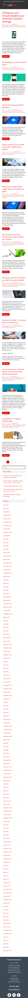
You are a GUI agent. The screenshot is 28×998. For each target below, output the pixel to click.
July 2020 (5, 743)
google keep (15, 244)
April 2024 (6, 590)
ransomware (10, 380)
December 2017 (7, 848)
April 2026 (6, 508)
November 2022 (7, 648)
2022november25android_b (8, 242)
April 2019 (6, 794)
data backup (16, 379)
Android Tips (19, 426)
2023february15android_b (7, 153)
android (12, 25)
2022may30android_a (6, 424)
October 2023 (7, 610)
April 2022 (6, 671)
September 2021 (7, 695)
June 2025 (6, 542)
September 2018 (7, 818)
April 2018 (6, 835)
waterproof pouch (5, 286)
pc (8, 245)
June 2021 (6, 705)
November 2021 (7, 688)
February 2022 (7, 678)
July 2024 (5, 580)
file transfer (19, 326)
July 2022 (5, 661)
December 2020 (7, 726)
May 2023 (6, 627)
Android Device (17, 25)
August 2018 (6, 821)
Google (19, 242)
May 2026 (6, 505)
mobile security (9, 69)
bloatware (21, 111)
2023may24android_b (6, 68)
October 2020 (7, 733)
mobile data (4, 197)
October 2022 (7, 651)
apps (17, 111)
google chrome (9, 244)
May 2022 (6, 668)
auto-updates (21, 195)
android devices (18, 377)
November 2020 (7, 729)
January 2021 (6, 722)
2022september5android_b (7, 326)
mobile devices (12, 112)
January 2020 (6, 763)
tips (13, 245)
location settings (16, 26)
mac (24, 326)
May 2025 (6, 546)
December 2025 (7, 522)
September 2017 (7, 859)
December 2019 (7, 767)
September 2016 (7, 899)
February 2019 (7, 801)
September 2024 (7, 573)
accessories (15, 283)
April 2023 (6, 631)
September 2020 (7, 736)
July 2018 (5, 824)
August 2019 (6, 780)
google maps (21, 244)
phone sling (22, 285)
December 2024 (7, 563)
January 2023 (6, 641)
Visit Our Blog (14, 986)
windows (14, 327)
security (14, 69)
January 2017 (6, 886)
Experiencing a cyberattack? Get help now (14, 1)
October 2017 (7, 855)
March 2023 (6, 634)
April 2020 (6, 753)
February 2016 (7, 923)
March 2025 (6, 552)
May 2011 (6, 940)
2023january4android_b (7, 195)
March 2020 (6, 756)
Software (23, 112)
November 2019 (7, 770)
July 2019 (5, 784)
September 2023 (7, 614)
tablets (23, 69)
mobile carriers (5, 112)
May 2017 (6, 872)
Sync (11, 245)
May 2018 (6, 831)
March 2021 (6, 716)
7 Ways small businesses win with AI (12, 486)
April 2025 (6, 549)
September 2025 (7, 532)
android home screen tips (10, 426)
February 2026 (7, 515)
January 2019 (6, 804)
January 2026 (6, 518)
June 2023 (6, 624)
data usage (21, 196)
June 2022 (6, 665)
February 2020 (7, 760)
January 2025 (6, 559)
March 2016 (6, 920)
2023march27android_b (7, 111)
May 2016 (6, 913)
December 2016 (7, 889)
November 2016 (7, 893)
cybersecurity (10, 379)
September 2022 (7, 654)
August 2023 (6, 617)
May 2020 (6, 750)
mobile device (5, 245)
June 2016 (6, 910)
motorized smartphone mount (13, 285)
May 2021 (6, 709)
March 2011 (6, 947)
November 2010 (7, 950)
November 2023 (7, 607)
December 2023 (7, 603)
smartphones (23, 26)
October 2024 (7, 569)
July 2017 (5, 865)
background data (5, 196)
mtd (7, 154)
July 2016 (5, 906)
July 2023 (5, 620)
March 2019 (6, 797)
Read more (6, 56)
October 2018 (7, 814)
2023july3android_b (6, 25)
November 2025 (7, 525)
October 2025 (7, 529)
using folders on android (14, 427)
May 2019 (6, 790)
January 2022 (6, 682)
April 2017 (6, 876)
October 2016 (7, 896)
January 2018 (6, 845)
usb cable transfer (8, 327)
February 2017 (7, 882)
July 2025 (5, 539)
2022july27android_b (6, 377)
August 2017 (6, 862)
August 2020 (6, 739)
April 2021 (6, 712)
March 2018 (6, 838)
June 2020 (6, 746)
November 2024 (7, 566)
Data (11, 196)
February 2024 (7, 597)
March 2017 (6, 879)
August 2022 (6, 658)
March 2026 (6, 512)
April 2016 (6, 916)
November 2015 (7, 933)
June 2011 (6, 937)
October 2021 (7, 692)
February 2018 (7, 841)
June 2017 (6, 869)
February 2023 (7, 637)
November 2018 (7, 811)
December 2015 (7, 930)
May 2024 (6, 586)
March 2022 (6, 675)
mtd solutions (11, 154)
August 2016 (6, 903)
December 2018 (7, 807)
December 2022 (7, 644)
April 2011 (6, 944)
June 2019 (6, 787)
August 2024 (6, 576)
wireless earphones (14, 286)
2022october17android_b (7, 283)
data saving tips (15, 196)
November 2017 (7, 852)
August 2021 (6, 699)
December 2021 (7, 685)
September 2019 (7, 777)
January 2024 (6, 600)
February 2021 (7, 719)
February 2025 (7, 556)
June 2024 (6, 583)
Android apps (18, 68)
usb (3, 327)
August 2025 (6, 535)
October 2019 (7, 773)
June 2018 (6, 828)
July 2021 (5, 702)
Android (14, 24)
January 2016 (6, 927)
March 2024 (6, 593)
